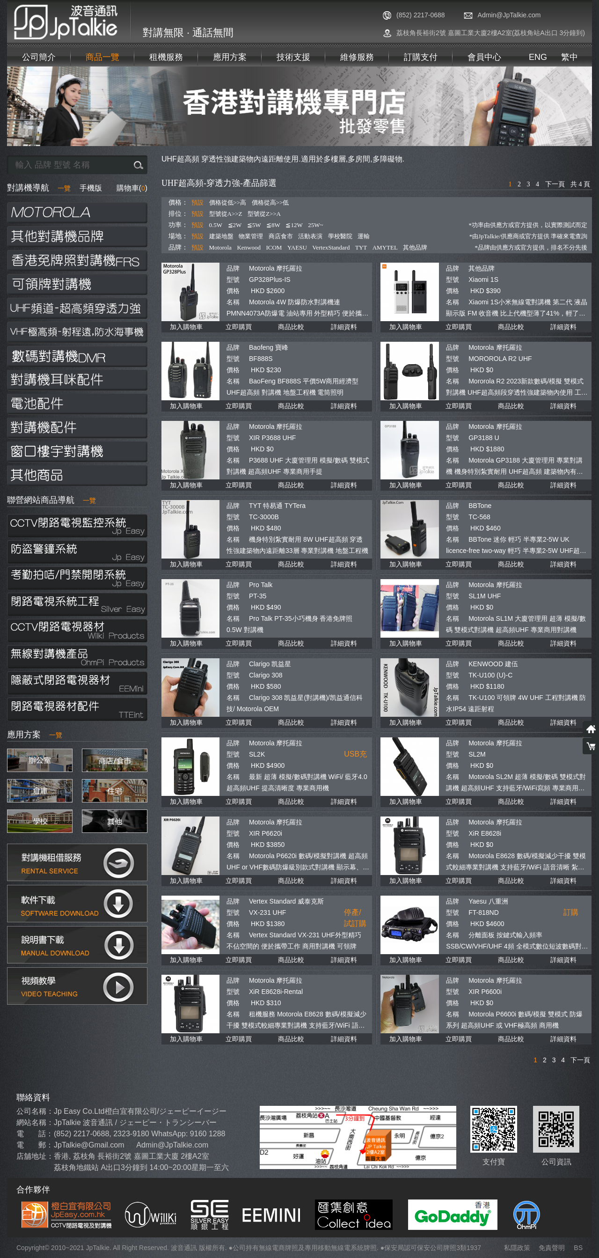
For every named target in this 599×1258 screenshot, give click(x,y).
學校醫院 (340, 236)
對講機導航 (39, 187)
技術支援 (293, 57)
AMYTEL (385, 247)
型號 (233, 279)
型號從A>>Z (225, 213)
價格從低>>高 (228, 202)
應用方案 (230, 57)
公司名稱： (35, 1111)
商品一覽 (102, 57)
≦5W (254, 224)
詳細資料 (344, 327)
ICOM (274, 247)
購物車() (132, 188)
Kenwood (249, 247)
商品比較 (291, 327)
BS (578, 1247)
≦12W (293, 224)
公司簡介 (39, 57)
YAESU (297, 247)
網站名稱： (35, 1122)
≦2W (235, 224)
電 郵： (34, 1145)
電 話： (34, 1134)
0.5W (216, 224)
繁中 (569, 57)
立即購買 (239, 327)
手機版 (91, 188)
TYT (361, 247)
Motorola (220, 247)
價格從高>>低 (270, 202)
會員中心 (484, 57)
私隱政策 (517, 1247)
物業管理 (251, 236)
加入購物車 (186, 327)
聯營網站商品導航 (51, 500)
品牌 (233, 268)
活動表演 (310, 236)
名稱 (233, 302)
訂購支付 (421, 57)
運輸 (364, 236)
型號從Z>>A (264, 213)
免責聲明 (552, 1247)
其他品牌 (415, 247)
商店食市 (281, 236)
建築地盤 (221, 236)
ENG (538, 57)
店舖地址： (35, 1156)
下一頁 (555, 184)
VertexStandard (331, 247)
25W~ (315, 224)
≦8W (273, 224)
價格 (233, 290)
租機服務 (166, 57)
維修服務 (357, 57)
